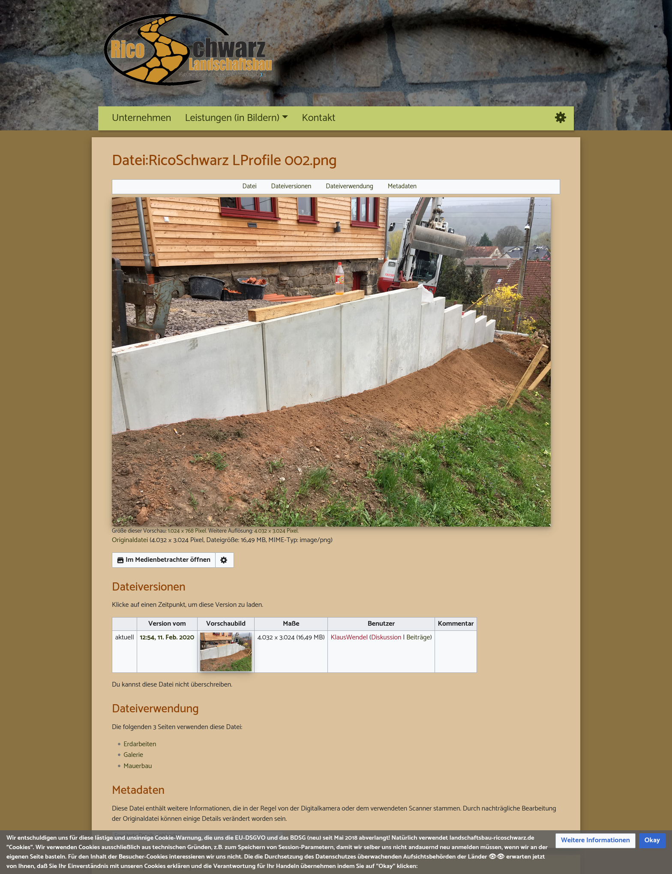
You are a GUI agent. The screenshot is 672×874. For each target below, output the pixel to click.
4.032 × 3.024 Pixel (275, 531)
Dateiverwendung (349, 186)
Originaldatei (130, 540)
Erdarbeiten (139, 744)
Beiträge (418, 637)
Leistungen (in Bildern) (232, 118)
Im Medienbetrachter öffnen (163, 560)
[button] (595, 840)
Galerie (133, 755)
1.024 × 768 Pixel (187, 531)
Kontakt (319, 118)
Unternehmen (141, 118)
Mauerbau (137, 766)
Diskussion (386, 637)
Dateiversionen (291, 186)
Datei (249, 186)
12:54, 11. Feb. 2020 (167, 637)
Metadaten (402, 186)
